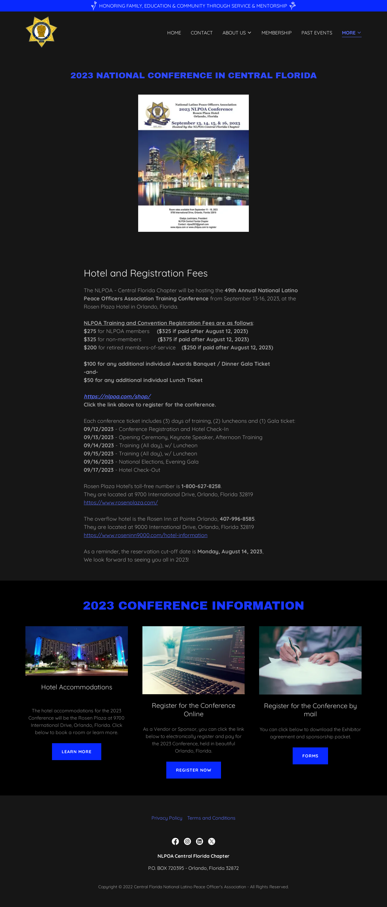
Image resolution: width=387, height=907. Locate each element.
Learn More (77, 751)
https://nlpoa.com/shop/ (117, 396)
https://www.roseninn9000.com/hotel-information (145, 535)
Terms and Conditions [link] (211, 818)
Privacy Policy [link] (166, 818)
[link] (41, 31)
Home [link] (174, 33)
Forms (310, 756)
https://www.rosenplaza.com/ (121, 502)
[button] (237, 33)
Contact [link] (202, 33)
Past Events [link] (316, 33)
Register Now (193, 770)
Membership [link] (277, 33)
